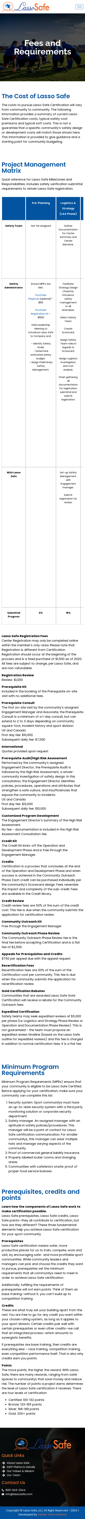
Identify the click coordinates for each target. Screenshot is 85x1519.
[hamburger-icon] (79, 6)
